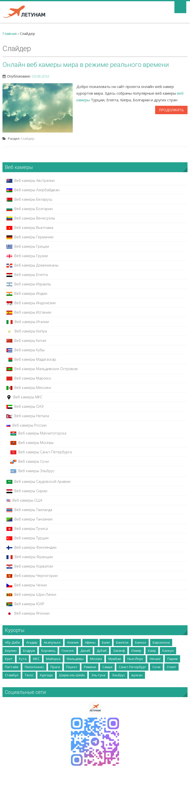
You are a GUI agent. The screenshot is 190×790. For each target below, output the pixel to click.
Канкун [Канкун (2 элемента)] (168, 650)
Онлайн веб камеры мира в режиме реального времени (85, 64)
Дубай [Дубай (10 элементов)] (102, 650)
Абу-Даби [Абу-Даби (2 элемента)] (12, 642)
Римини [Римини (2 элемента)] (90, 667)
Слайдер (27, 138)
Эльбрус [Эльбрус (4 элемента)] (118, 675)
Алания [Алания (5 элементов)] (72, 642)
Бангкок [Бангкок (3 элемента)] (122, 642)
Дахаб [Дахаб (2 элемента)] (85, 650)
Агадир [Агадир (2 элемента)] (31, 642)
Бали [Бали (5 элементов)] (106, 642)
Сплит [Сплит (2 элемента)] (171, 667)
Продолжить (171, 110)
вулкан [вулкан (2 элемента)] (136, 675)
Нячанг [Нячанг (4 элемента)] (155, 658)
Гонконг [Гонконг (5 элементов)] (68, 650)
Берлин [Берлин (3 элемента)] (11, 650)
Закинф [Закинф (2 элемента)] (119, 650)
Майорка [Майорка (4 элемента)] (53, 658)
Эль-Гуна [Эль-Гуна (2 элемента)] (98, 675)
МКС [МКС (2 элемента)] (36, 658)
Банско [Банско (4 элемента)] (140, 642)
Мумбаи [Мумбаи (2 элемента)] (114, 658)
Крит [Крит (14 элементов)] (9, 658)
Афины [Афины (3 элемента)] (90, 642)
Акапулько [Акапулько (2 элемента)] (52, 642)
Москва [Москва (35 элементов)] (96, 658)
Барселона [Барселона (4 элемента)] (161, 642)
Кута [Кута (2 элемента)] (22, 658)
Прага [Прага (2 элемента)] (55, 667)
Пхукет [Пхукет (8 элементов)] (71, 667)
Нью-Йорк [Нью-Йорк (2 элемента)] (135, 658)
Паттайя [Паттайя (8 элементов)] (11, 667)
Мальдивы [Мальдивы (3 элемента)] (75, 658)
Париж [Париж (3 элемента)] (172, 658)
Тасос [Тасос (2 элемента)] (29, 675)
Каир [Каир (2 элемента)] (152, 650)
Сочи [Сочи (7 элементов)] (156, 667)
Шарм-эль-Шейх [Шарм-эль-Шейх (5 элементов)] (72, 675)
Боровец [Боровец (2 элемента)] (48, 650)
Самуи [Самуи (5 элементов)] (107, 667)
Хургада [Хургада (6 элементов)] (46, 675)
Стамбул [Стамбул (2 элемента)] (11, 675)
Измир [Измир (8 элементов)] (136, 650)
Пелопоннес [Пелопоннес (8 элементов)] (34, 667)
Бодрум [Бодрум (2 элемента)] (29, 650)
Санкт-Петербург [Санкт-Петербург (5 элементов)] (132, 667)
